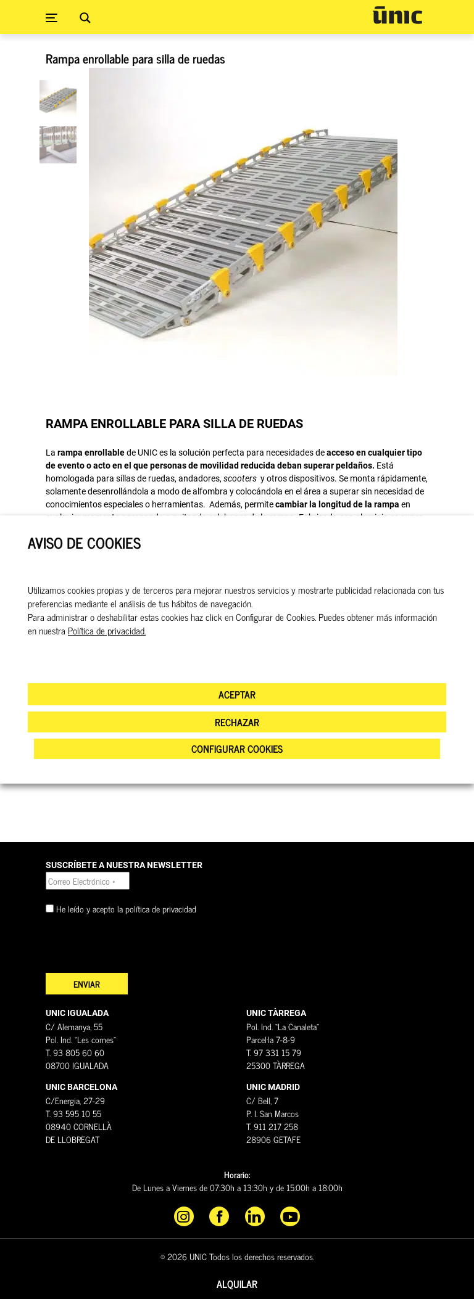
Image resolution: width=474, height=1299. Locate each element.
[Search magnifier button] (85, 18)
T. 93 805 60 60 (75, 1052)
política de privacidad (160, 908)
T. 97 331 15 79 (273, 1052)
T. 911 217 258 (272, 1126)
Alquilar (237, 1284)
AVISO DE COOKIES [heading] (84, 543)
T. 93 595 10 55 (73, 1113)
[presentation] (139, 949)
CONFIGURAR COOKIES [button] (237, 748)
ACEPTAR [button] (237, 694)
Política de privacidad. (107, 630)
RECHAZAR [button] (237, 722)
